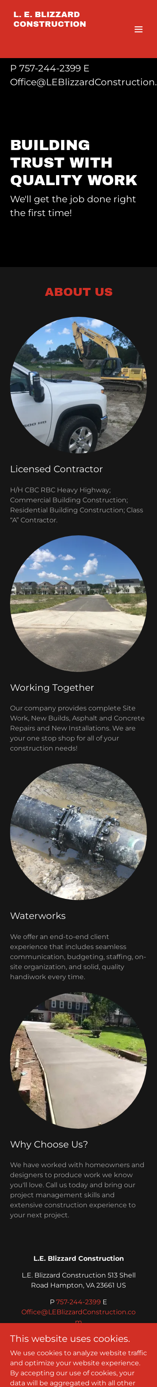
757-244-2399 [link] (50, 68)
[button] (138, 29)
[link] (58, 43)
